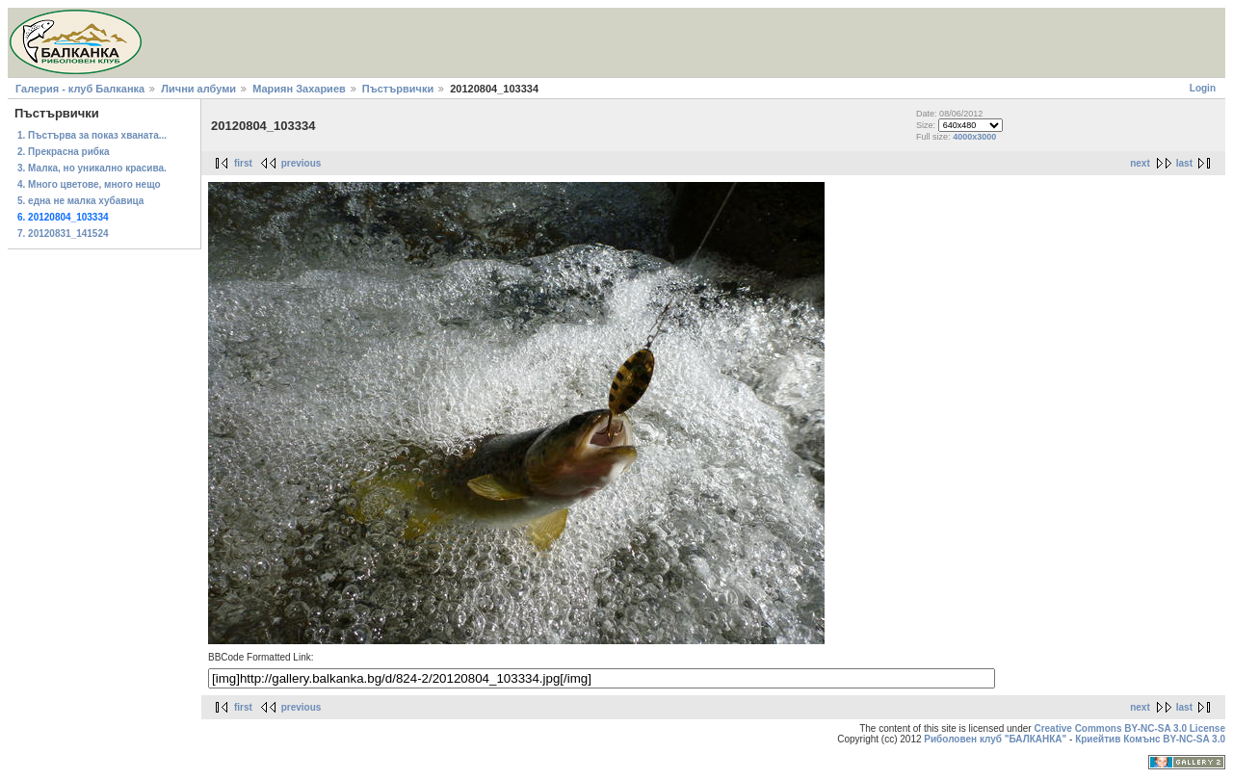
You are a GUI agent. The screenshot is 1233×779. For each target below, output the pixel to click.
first (243, 163)
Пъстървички (397, 88)
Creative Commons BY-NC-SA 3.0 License (1129, 728)
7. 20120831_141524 (63, 233)
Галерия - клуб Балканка (79, 88)
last (1184, 163)
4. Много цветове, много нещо (89, 184)
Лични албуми (198, 88)
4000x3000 (974, 137)
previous (301, 163)
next (1140, 163)
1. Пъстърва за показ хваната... (92, 135)
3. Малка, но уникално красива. (92, 168)
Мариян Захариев (299, 88)
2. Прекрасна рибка (63, 151)
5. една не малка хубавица (80, 200)
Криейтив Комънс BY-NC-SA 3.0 (1150, 739)
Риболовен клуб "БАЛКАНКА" (995, 739)
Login (1203, 88)
